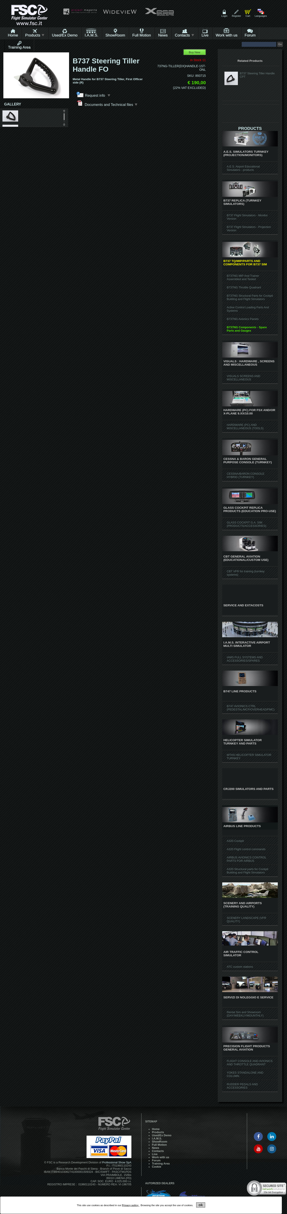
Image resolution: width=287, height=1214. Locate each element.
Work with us (226, 35)
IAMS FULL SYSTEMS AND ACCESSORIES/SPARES (245, 659)
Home (13, 35)
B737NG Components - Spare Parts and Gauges (247, 329)
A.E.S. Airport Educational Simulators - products (243, 168)
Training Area (19, 47)
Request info (98, 95)
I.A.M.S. (91, 35)
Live (205, 35)
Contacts (184, 35)
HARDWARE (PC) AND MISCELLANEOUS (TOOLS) (245, 426)
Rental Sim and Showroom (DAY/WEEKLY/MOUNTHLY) (245, 1013)
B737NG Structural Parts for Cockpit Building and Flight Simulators (250, 297)
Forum (250, 35)
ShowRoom (115, 35)
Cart (248, 16)
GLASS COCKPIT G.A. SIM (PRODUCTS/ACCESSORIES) (246, 524)
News (163, 35)
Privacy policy (130, 1205)
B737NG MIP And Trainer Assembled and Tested (243, 277)
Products (35, 35)
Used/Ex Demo (64, 35)
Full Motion (141, 35)
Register (236, 16)
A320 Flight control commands (246, 849)
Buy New (194, 52)
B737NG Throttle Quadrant (244, 287)
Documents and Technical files (107, 103)
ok (201, 1205)
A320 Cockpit (235, 841)
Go (280, 44)
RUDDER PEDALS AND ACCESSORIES (242, 1086)
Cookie (156, 1166)
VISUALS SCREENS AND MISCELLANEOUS (243, 377)
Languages (261, 16)
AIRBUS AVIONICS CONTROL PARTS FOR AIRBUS (246, 859)
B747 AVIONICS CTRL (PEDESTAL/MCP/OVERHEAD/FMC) (250, 707)
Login (224, 16)
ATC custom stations (240, 966)
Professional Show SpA (116, 1162)
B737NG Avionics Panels (243, 319)
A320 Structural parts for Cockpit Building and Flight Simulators (247, 870)
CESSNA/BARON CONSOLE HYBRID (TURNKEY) (245, 475)
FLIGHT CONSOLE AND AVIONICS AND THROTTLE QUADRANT (249, 1062)
